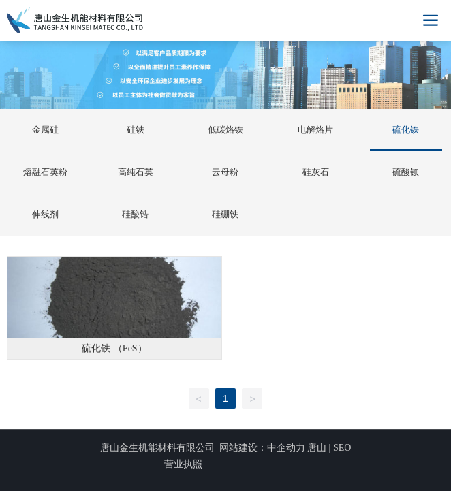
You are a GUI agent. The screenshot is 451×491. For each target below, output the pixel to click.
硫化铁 (405, 130)
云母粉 (225, 172)
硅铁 (135, 130)
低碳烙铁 (225, 130)
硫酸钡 (405, 172)
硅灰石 (315, 172)
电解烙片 (315, 130)
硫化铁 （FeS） (114, 348)
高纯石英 (135, 172)
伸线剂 (45, 214)
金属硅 (45, 130)
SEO (342, 448)
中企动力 (286, 448)
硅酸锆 (135, 214)
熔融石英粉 (45, 172)
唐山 (316, 448)
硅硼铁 (225, 214)
